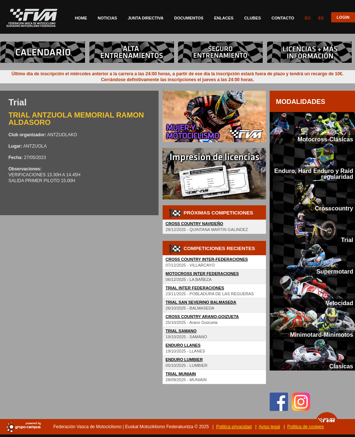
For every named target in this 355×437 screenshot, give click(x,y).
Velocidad (339, 303)
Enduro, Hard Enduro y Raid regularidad (313, 173)
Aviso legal (269, 426)
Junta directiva (145, 18)
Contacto (282, 18)
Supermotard (334, 271)
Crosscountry (334, 208)
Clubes (252, 18)
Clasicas (341, 366)
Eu (307, 18)
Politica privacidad (234, 426)
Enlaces (224, 18)
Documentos (188, 18)
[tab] (312, 128)
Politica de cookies (305, 426)
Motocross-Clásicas (325, 139)
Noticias (107, 18)
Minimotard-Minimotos (321, 334)
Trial (347, 239)
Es (321, 18)
